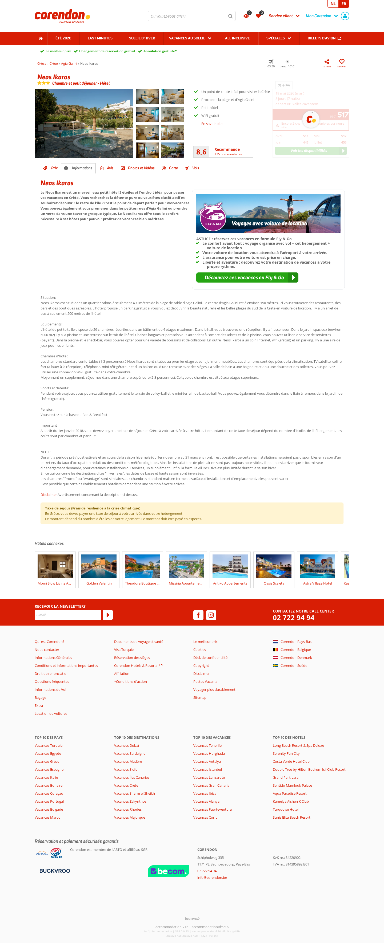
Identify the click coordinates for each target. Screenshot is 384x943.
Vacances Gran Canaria (211, 785)
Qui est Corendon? (49, 641)
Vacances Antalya (207, 761)
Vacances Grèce (47, 761)
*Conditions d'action (130, 681)
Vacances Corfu (205, 817)
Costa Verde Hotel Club (291, 761)
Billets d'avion (322, 38)
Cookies (199, 649)
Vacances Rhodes (128, 809)
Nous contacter (47, 649)
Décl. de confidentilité (210, 657)
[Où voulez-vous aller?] (192, 16)
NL (333, 3)
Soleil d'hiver (142, 38)
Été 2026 (63, 38)
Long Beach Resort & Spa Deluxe (298, 745)
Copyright (201, 665)
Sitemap (199, 697)
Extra (39, 705)
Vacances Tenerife (207, 745)
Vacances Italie (46, 777)
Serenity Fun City (286, 753)
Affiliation (121, 673)
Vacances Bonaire (48, 785)
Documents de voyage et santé (138, 641)
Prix (54, 168)
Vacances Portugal (49, 801)
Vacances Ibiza (204, 793)
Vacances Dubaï (126, 745)
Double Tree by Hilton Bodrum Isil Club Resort (309, 769)
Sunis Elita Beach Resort (291, 817)
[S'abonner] (108, 615)
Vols (195, 168)
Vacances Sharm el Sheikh (134, 793)
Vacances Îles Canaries (131, 777)
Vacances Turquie (48, 745)
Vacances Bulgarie (49, 809)
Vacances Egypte (48, 753)
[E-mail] (68, 615)
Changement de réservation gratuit (107, 51)
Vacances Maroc (47, 817)
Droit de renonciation (52, 673)
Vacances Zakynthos (130, 801)
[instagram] (211, 615)
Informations (82, 168)
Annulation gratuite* (160, 51)
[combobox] (192, 16)
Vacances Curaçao (49, 793)
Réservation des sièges (132, 657)
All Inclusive (237, 38)
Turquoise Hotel (285, 809)
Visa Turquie (124, 649)
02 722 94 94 (293, 618)
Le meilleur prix (58, 51)
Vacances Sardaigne (129, 753)
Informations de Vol (50, 689)
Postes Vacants (205, 681)
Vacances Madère (128, 761)
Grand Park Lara (285, 777)
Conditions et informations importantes (66, 665)
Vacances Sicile (125, 769)
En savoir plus (212, 123)
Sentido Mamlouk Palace (292, 785)
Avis (110, 168)
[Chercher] (231, 16)
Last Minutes (100, 38)
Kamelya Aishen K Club (291, 801)
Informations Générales (53, 657)
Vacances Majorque (129, 817)
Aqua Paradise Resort (290, 793)
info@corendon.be (212, 877)
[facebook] (198, 615)
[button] (247, 277)
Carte (173, 168)
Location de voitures (51, 713)
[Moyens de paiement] (54, 870)
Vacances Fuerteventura (212, 809)
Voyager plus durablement (214, 689)
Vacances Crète (126, 785)
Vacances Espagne (49, 769)
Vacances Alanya (206, 801)
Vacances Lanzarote (209, 777)
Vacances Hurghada (209, 753)
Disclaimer (49, 494)
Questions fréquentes (52, 681)
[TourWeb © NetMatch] (192, 918)
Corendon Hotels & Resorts (135, 665)
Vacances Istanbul (207, 769)
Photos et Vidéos (141, 168)
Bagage (40, 697)
